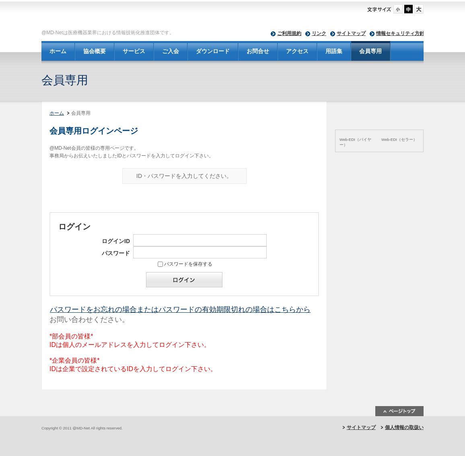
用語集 (333, 51)
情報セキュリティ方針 (400, 33)
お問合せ (258, 51)
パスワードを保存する (188, 264)
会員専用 (370, 51)
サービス (134, 51)
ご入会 (170, 51)
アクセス (297, 51)
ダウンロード (213, 51)
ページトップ (399, 411)
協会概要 (94, 51)
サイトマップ (351, 33)
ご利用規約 (289, 33)
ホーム (57, 51)
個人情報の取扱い (404, 427)
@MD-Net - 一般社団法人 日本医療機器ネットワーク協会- (172, 16)
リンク (319, 33)
